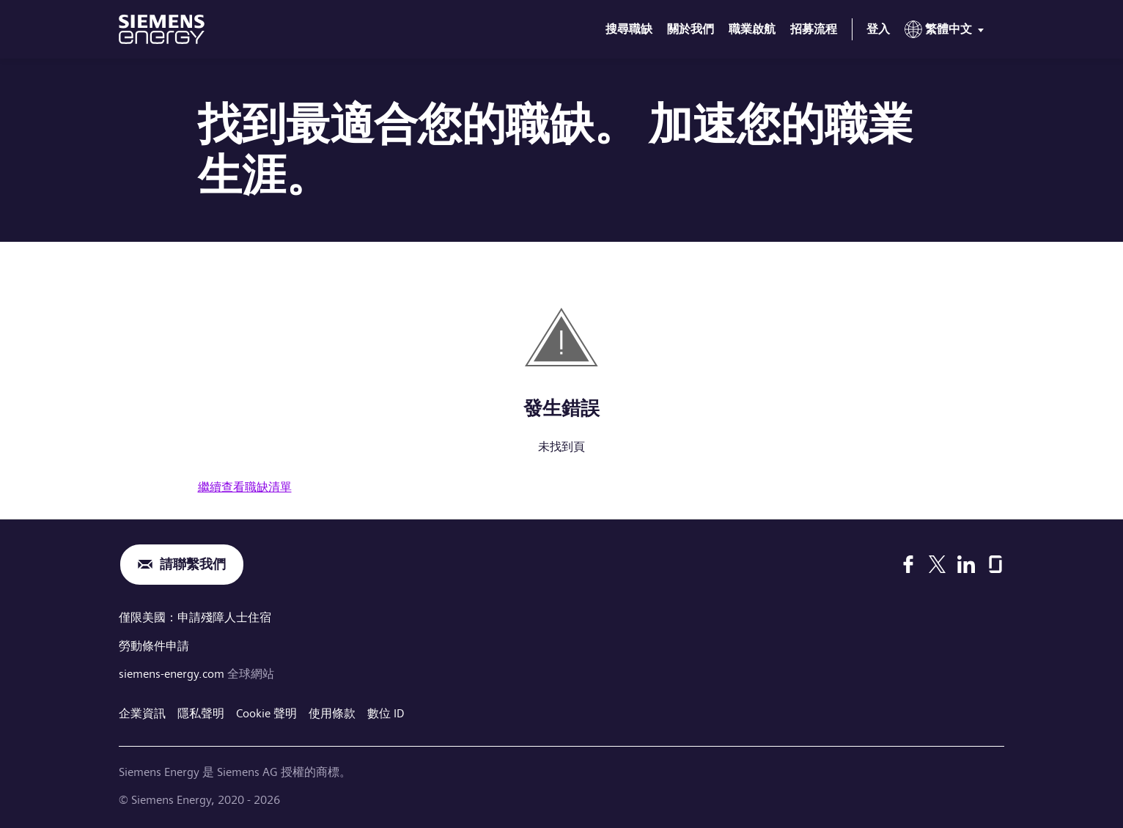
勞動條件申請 (154, 644)
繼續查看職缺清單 (245, 487)
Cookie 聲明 (266, 712)
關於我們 (690, 29)
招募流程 (813, 29)
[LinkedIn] (966, 564)
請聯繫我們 (193, 564)
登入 (878, 29)
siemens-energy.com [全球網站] (173, 672)
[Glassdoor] (995, 564)
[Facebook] (908, 564)
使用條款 (332, 712)
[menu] (947, 32)
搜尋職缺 (628, 29)
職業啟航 (752, 29)
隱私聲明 (200, 712)
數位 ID (386, 712)
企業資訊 (142, 712)
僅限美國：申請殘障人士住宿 (195, 617)
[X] (937, 564)
